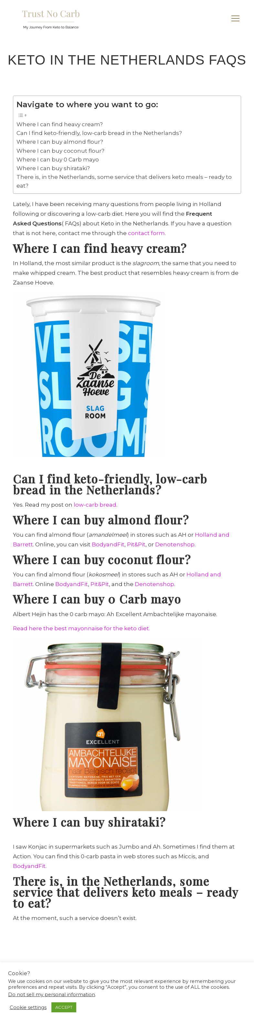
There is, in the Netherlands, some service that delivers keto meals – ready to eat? (124, 181)
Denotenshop (175, 544)
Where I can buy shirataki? (53, 168)
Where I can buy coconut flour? (60, 151)
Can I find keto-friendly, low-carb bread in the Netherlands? (99, 133)
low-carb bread (95, 504)
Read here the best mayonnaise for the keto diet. (81, 628)
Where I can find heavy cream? (59, 124)
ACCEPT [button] (63, 1007)
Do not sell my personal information (51, 994)
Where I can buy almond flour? (59, 142)
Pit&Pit (136, 544)
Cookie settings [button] (28, 1007)
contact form (146, 233)
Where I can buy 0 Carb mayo (57, 159)
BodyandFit (108, 544)
